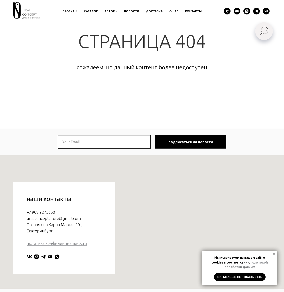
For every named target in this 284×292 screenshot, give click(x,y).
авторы (111, 11)
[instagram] (246, 11)
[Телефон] (227, 11)
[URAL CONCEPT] (29, 266)
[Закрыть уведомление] (274, 254)
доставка (154, 11)
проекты (70, 11)
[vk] (266, 11)
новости (131, 11)
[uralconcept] (36, 266)
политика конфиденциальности (57, 252)
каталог (91, 11)
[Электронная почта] (237, 11)
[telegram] (256, 11)
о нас (173, 11)
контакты (193, 11)
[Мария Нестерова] (57, 266)
